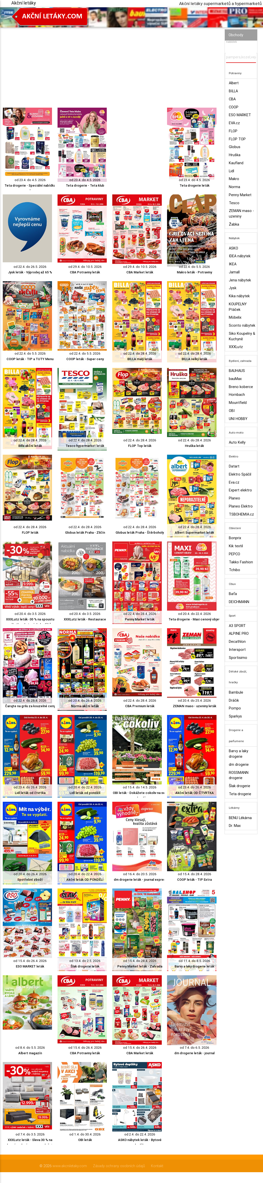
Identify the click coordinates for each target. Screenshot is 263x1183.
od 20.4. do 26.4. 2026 (84, 700)
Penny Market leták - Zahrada (139, 966)
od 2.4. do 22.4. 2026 (139, 1134)
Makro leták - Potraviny (194, 272)
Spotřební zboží (30, 879)
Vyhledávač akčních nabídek (239, 39)
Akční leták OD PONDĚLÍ (84, 879)
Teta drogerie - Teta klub (85, 185)
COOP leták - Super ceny (85, 359)
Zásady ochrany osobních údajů (119, 1165)
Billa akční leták (30, 446)
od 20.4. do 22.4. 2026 (194, 614)
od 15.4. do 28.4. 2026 (194, 874)
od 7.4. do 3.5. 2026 (30, 1134)
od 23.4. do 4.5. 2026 (30, 180)
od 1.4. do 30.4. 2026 (85, 1134)
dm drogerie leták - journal (194, 1053)
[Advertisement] (110, 62)
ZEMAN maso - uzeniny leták (194, 706)
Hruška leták (194, 446)
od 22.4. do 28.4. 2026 (139, 353)
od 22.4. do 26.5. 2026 (30, 267)
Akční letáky (23, 3)
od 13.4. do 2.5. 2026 (84, 961)
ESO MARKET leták (30, 966)
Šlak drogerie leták (85, 966)
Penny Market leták (139, 619)
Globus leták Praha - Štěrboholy (140, 532)
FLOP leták (30, 532)
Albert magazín (30, 1053)
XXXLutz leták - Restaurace (85, 619)
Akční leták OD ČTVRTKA (194, 793)
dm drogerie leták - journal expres (140, 879)
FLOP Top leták (139, 446)
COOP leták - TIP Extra (194, 879)
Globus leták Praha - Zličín (85, 532)
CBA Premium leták (139, 706)
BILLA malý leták (139, 359)
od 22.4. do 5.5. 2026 (194, 267)
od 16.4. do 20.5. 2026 (139, 874)
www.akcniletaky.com (69, 1165)
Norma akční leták (85, 706)
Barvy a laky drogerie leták (194, 966)
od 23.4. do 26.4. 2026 (30, 787)
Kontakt (157, 1165)
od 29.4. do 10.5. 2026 (85, 267)
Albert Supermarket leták (194, 532)
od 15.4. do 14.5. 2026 (139, 787)
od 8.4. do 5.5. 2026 (30, 1047)
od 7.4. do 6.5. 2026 (194, 1047)
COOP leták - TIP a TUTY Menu (30, 359)
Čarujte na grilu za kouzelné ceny (30, 706)
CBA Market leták (139, 272)
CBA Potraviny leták (85, 272)
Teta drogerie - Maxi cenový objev (194, 619)
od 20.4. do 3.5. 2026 (30, 614)
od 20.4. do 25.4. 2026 (194, 700)
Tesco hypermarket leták (85, 446)
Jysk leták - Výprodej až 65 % (30, 272)
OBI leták (85, 1140)
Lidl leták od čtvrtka (30, 793)
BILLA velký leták (194, 359)
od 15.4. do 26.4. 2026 (30, 961)
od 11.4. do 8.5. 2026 (194, 961)
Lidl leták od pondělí (85, 793)
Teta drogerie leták (194, 185)
